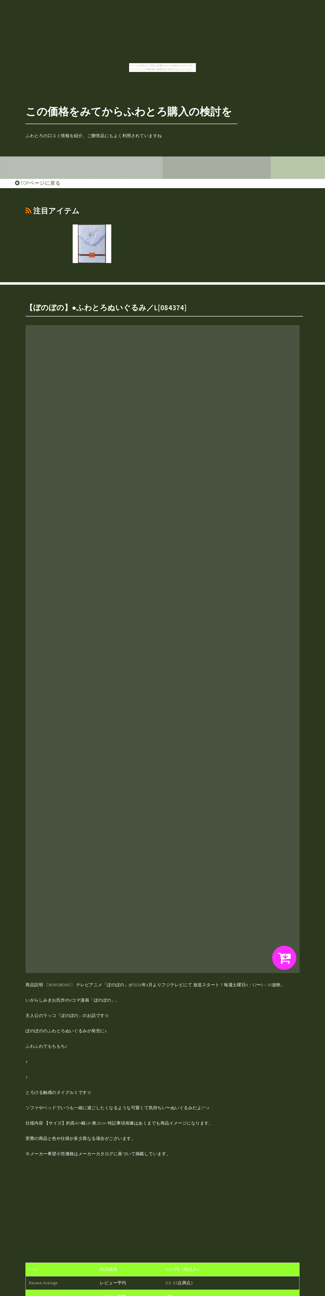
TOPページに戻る (37, 183)
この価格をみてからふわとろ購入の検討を (129, 111)
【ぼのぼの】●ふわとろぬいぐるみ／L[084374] (106, 307)
